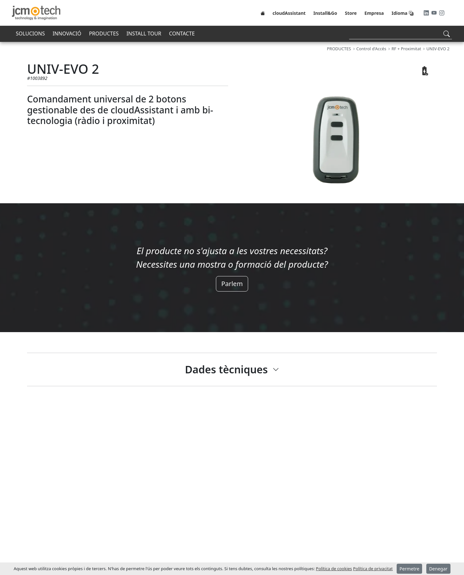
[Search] (400, 33)
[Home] (262, 12)
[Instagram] (441, 12)
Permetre (410, 569)
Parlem (232, 283)
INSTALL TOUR (143, 33)
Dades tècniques (226, 369)
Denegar (438, 569)
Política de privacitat (373, 568)
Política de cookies (334, 568)
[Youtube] (434, 12)
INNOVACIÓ (67, 33)
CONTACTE (182, 33)
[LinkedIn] (427, 12)
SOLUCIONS (30, 33)
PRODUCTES (104, 33)
